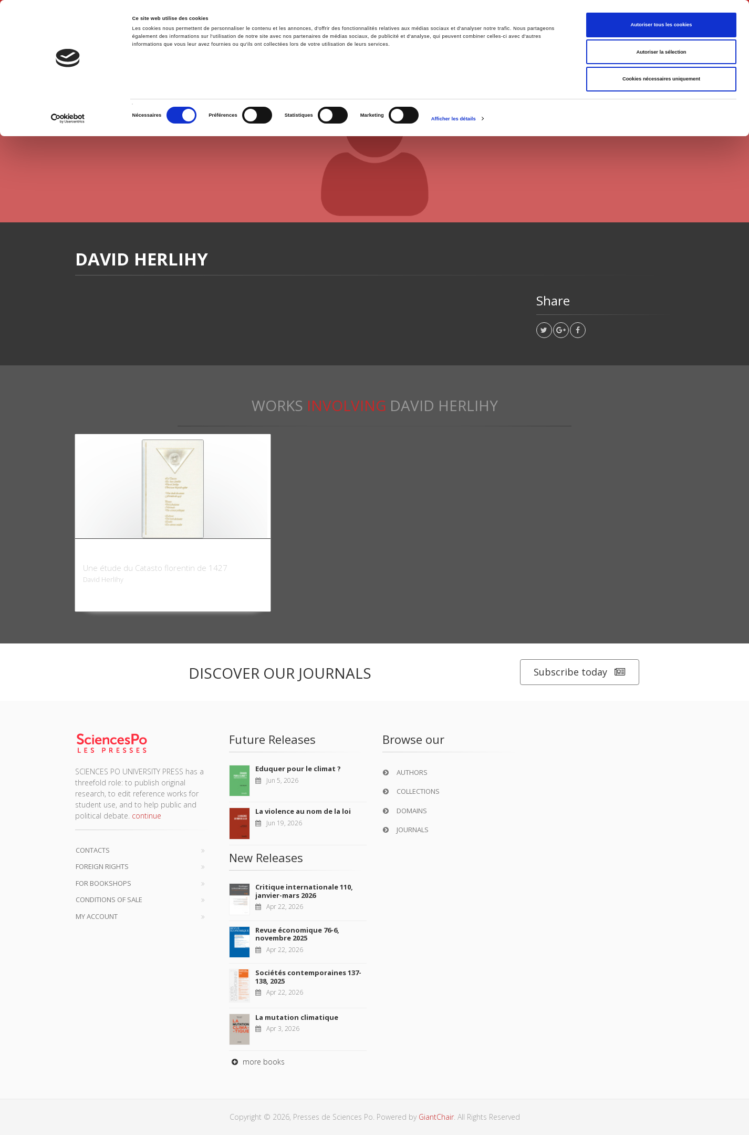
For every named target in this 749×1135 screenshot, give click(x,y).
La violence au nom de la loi (303, 811)
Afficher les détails (453, 118)
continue (146, 816)
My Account (97, 916)
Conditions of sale (109, 899)
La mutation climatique (296, 1017)
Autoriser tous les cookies (661, 24)
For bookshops (103, 883)
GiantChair (436, 1117)
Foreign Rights (102, 866)
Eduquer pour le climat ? (298, 768)
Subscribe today (580, 672)
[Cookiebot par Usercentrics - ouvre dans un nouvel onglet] (68, 119)
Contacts (93, 850)
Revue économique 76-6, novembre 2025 (297, 934)
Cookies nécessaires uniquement (661, 78)
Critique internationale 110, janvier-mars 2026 (304, 891)
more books (257, 1062)
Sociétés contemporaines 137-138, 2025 (308, 977)
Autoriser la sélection (661, 52)
